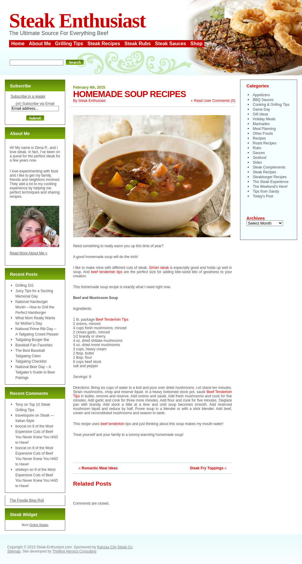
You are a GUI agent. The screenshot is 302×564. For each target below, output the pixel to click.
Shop (196, 43)
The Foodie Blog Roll (27, 500)
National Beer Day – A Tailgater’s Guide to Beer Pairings (35, 372)
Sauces (259, 153)
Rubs (257, 148)
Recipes (259, 138)
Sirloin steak (159, 268)
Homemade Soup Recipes (129, 94)
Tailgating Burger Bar (32, 340)
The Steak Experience (270, 182)
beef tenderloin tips (107, 272)
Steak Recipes (103, 43)
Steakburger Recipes (270, 177)
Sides (257, 162)
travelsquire (24, 415)
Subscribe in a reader (28, 96)
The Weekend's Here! (270, 186)
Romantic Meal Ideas (100, 468)
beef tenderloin (112, 424)
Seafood (259, 158)
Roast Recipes (264, 143)
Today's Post (263, 196)
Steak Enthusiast (77, 20)
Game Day (261, 109)
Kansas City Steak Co (115, 547)
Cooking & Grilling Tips (271, 104)
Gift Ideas (260, 114)
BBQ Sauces (263, 100)
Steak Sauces (170, 43)
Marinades (261, 124)
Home (17, 43)
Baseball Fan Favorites (34, 345)
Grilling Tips (69, 43)
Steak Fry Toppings (206, 468)
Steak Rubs (137, 43)
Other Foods (263, 133)
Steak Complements (269, 167)
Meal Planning (264, 129)
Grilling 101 (24, 285)
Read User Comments (212, 101)
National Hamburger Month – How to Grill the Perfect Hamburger (34, 307)
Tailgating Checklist (31, 361)
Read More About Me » (28, 253)
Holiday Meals (264, 119)
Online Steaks (38, 525)
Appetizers (261, 95)
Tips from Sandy (266, 191)
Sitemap (14, 551)
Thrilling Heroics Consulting (74, 551)
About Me (40, 43)
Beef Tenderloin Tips (112, 319)
